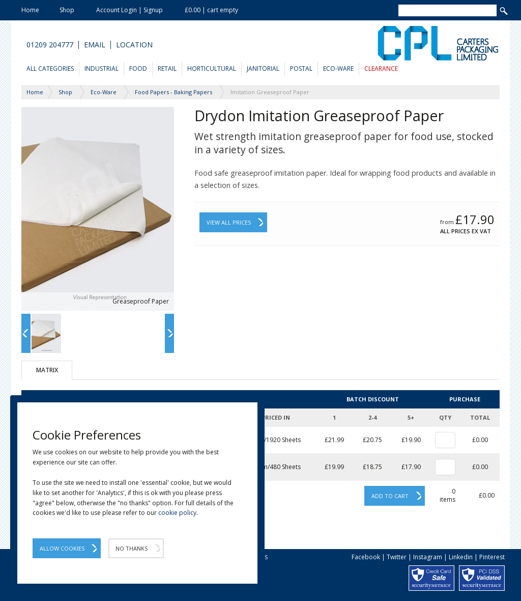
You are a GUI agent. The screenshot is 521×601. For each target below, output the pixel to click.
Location (134, 45)
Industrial (101, 68)
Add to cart (390, 496)
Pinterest (492, 557)
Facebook (366, 557)
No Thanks (131, 548)
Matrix (47, 370)
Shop (67, 10)
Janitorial (263, 68)
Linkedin (461, 557)
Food (138, 68)
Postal (301, 68)
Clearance (381, 68)
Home (30, 10)
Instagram (427, 557)
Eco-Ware (338, 68)
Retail (167, 68)
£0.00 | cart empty (211, 10)
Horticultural (211, 68)
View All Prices (229, 222)
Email (94, 45)
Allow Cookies (62, 548)
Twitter (397, 557)
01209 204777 (49, 45)
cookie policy (177, 512)
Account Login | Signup (129, 10)
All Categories (50, 68)
